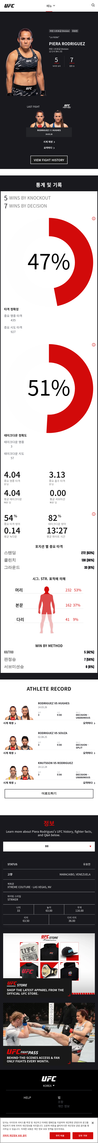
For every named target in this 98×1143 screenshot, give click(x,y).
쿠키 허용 (60, 1135)
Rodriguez (45, 704)
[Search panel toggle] (93, 5)
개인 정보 (64, 1106)
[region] (49, 1130)
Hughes (64, 704)
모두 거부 (82, 1135)
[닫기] (92, 1123)
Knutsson (45, 763)
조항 (60, 1102)
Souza (62, 734)
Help (27, 1097)
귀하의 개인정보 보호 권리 (14, 1135)
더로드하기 (49, 793)
